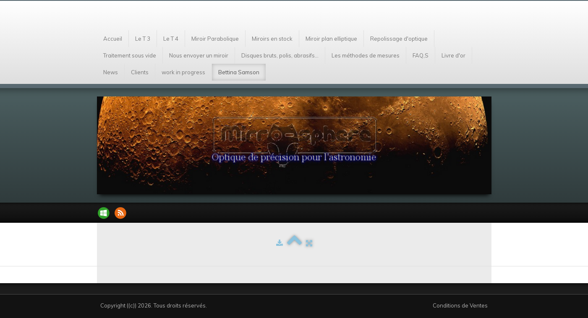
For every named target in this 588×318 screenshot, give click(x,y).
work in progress (183, 72)
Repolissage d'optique (399, 38)
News (110, 72)
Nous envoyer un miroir (198, 55)
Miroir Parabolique (215, 38)
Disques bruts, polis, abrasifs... (280, 55)
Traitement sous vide (129, 55)
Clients (140, 72)
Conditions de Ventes (460, 305)
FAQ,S (421, 55)
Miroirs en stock (272, 38)
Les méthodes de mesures (366, 55)
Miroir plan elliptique (331, 38)
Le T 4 (170, 38)
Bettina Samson (238, 72)
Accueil (112, 38)
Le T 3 (142, 38)
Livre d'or (453, 55)
